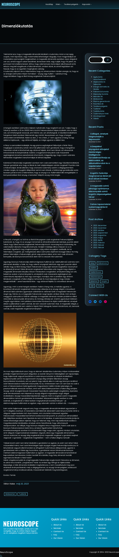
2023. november (99, 228)
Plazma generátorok (101, 101)
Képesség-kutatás (100, 94)
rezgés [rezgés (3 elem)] (104, 281)
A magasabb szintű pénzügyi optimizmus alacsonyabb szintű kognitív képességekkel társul (100, 191)
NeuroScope (6, 552)
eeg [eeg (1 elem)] (92, 263)
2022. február (98, 247)
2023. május (98, 238)
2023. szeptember (100, 233)
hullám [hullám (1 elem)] (93, 267)
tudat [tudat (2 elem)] (100, 286)
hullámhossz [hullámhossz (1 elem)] (96, 272)
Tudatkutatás (98, 111)
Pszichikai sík (98, 104)
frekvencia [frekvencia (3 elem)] (102, 263)
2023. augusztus (99, 235)
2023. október (98, 230)
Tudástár (22, 494)
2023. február (98, 245)
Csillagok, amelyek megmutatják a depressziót (98, 136)
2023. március (99, 242)
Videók (96, 118)
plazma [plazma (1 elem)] (94, 281)
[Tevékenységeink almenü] (78, 4)
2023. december (100, 225)
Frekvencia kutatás (101, 91)
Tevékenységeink (100, 106)
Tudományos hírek (101, 113)
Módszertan (10, 494)
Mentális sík (98, 96)
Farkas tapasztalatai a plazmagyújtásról (99, 205)
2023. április (97, 240)
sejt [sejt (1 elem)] (92, 286)
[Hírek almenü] (60, 4)
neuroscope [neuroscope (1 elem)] (96, 277)
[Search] (107, 60)
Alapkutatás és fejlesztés (99, 83)
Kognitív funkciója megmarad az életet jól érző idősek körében (100, 176)
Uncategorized (99, 116)
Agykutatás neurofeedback (99, 78)
